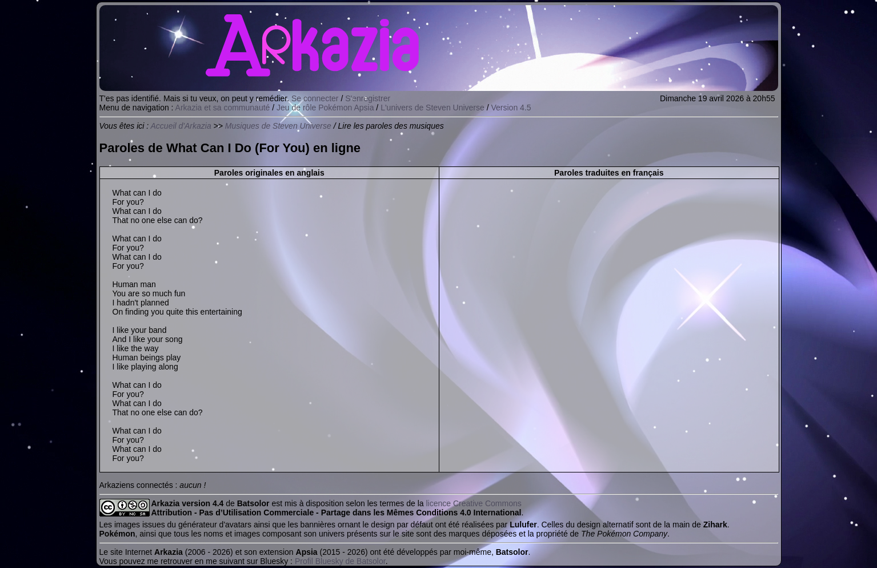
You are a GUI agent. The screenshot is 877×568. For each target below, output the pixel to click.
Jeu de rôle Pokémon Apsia (325, 107)
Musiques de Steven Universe (278, 125)
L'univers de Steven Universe (432, 107)
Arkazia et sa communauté (222, 107)
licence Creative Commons (473, 503)
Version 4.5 (511, 107)
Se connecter (315, 98)
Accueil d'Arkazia (181, 125)
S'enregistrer (367, 98)
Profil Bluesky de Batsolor (340, 561)
